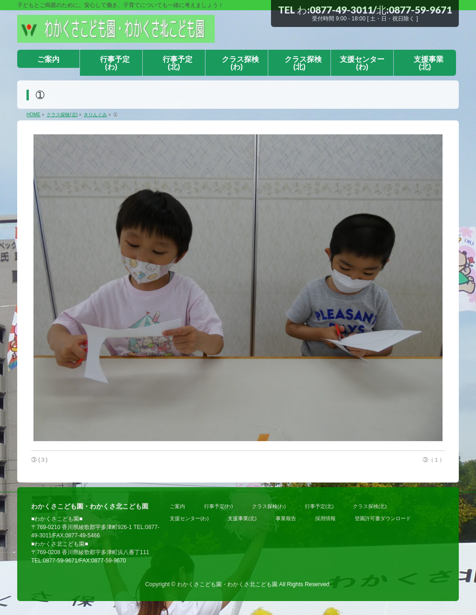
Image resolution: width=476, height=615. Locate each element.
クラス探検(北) (370, 506)
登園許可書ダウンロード (383, 518)
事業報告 (286, 518)
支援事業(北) (242, 518)
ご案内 (177, 506)
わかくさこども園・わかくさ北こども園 (227, 584)
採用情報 (325, 518)
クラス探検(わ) (269, 506)
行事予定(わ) (218, 506)
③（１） (434, 459)
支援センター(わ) (189, 518)
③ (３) (39, 459)
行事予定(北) (319, 506)
